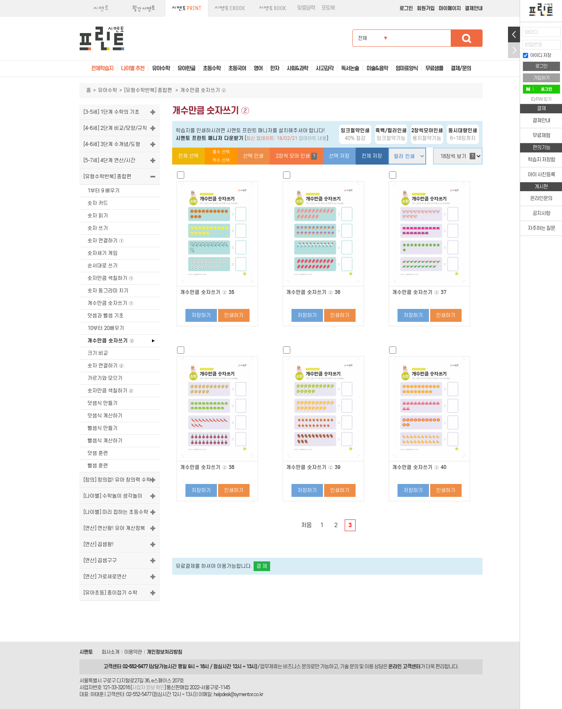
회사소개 (110, 652)
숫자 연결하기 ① (105, 241)
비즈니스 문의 (296, 666)
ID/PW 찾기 (541, 99)
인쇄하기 (234, 315)
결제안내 (474, 8)
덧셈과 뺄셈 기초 (105, 316)
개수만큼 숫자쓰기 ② (110, 341)
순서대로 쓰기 (102, 266)
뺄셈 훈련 (97, 466)
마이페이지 (450, 8)
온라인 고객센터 (404, 666)
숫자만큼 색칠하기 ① (110, 278)
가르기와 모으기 (105, 378)
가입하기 (541, 78)
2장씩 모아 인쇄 (296, 156)
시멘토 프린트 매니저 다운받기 (210, 138)
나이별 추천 (132, 68)
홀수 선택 (221, 151)
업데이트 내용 (313, 138)
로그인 (406, 8)
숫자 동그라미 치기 (108, 291)
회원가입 (426, 8)
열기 (514, 34)
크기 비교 (97, 353)
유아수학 (107, 90)
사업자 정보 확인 (148, 687)
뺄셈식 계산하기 (105, 441)
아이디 (531, 32)
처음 (306, 525)
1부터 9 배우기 (103, 191)
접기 (514, 50)
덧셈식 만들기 (102, 403)
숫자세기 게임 (102, 253)
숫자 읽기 (97, 216)
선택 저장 (339, 156)
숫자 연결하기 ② (105, 366)
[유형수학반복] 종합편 (148, 90)
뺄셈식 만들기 (102, 428)
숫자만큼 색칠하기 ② (110, 391)
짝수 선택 (221, 160)
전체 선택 (188, 156)
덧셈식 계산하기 (105, 416)
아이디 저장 (537, 55)
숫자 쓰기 (97, 228)
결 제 (261, 566)
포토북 (328, 7)
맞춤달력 (306, 7)
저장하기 (201, 315)
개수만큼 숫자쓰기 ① (110, 303)
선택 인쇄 (253, 156)
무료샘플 (434, 68)
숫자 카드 (97, 203)
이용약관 (133, 652)
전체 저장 (372, 156)
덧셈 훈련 (97, 453)
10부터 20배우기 (105, 328)
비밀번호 (533, 45)
